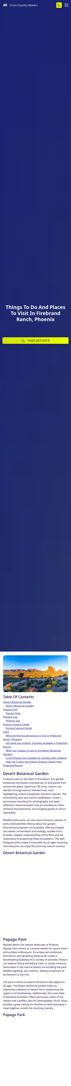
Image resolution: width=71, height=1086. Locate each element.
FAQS (6, 732)
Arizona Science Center (16, 724)
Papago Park (10, 709)
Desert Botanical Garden (17, 702)
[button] (66, 5)
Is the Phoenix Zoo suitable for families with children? (36, 758)
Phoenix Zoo (10, 717)
